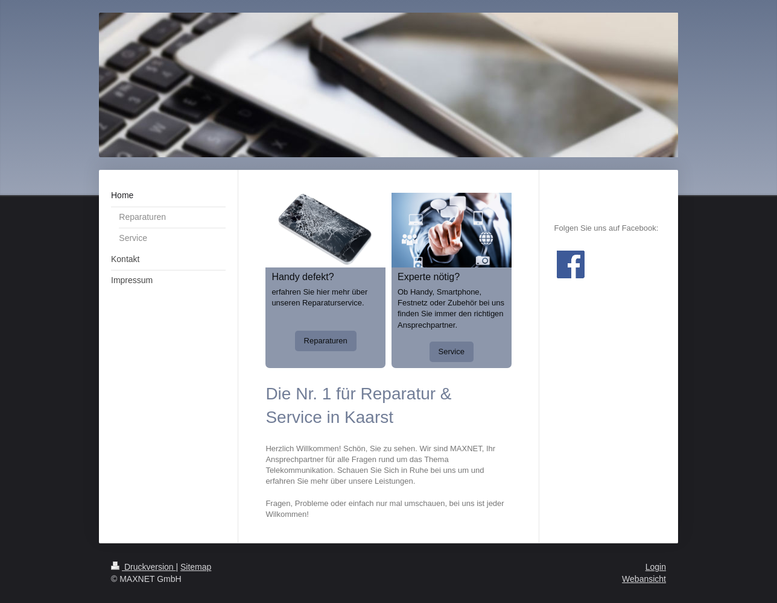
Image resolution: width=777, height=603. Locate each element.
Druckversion (143, 567)
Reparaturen (325, 340)
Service (452, 351)
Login (655, 567)
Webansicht (644, 579)
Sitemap (195, 567)
